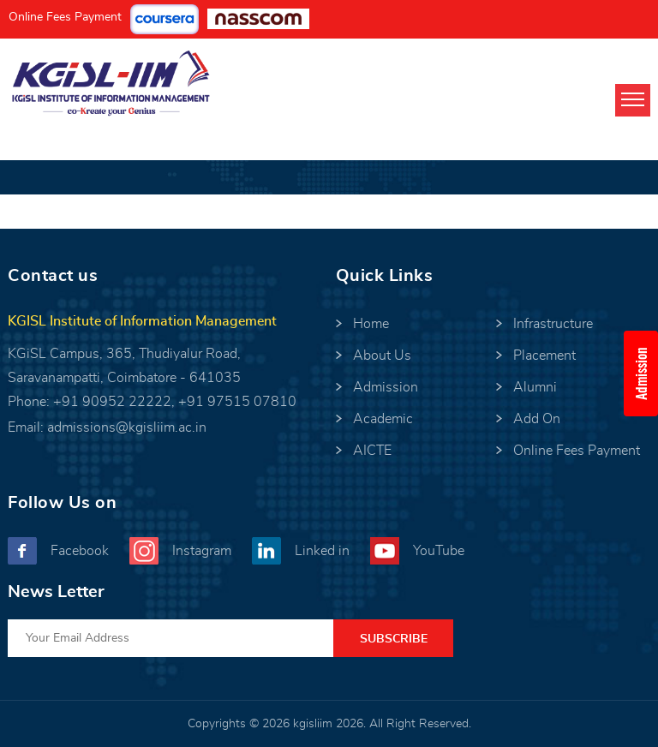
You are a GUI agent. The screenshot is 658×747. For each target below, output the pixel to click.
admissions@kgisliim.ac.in (126, 427)
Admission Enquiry (647, 373)
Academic (383, 419)
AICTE (372, 450)
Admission (385, 387)
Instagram (201, 551)
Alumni (535, 387)
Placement (544, 355)
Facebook (80, 551)
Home (371, 324)
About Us (382, 355)
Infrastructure (553, 324)
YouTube (438, 551)
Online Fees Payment (65, 17)
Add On (536, 419)
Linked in (322, 551)
